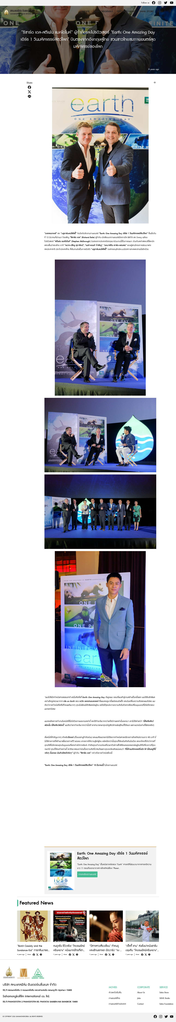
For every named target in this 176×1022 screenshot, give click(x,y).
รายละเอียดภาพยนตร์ (87, 874)
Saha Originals (102, 11)
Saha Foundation (166, 1004)
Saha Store (146, 11)
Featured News (126, 11)
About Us (141, 992)
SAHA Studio (165, 998)
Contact (140, 1004)
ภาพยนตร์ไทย (114, 998)
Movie (85, 11)
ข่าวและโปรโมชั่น (115, 992)
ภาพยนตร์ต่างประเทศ (117, 1004)
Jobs (159, 11)
